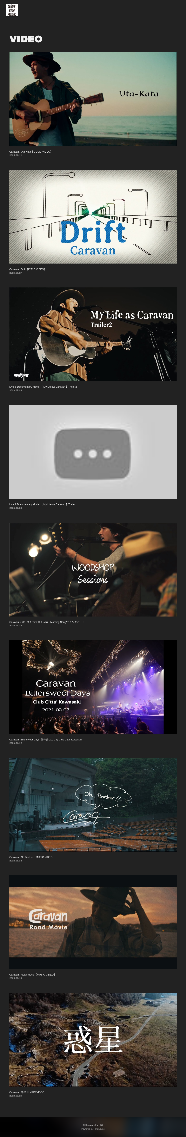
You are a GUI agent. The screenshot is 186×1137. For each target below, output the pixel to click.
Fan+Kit (99, 1125)
